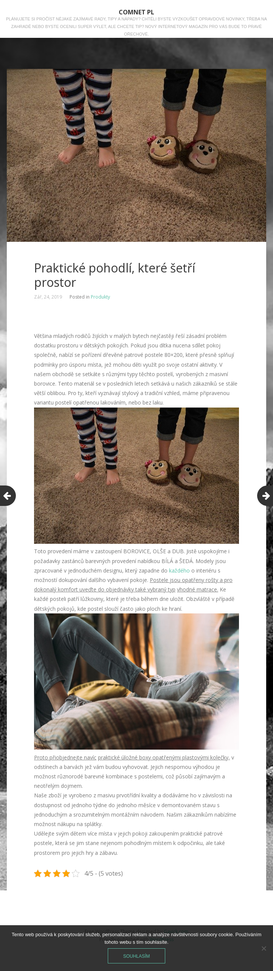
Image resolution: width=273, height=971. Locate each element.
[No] (263, 948)
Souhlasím (136, 956)
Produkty (100, 297)
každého (179, 570)
